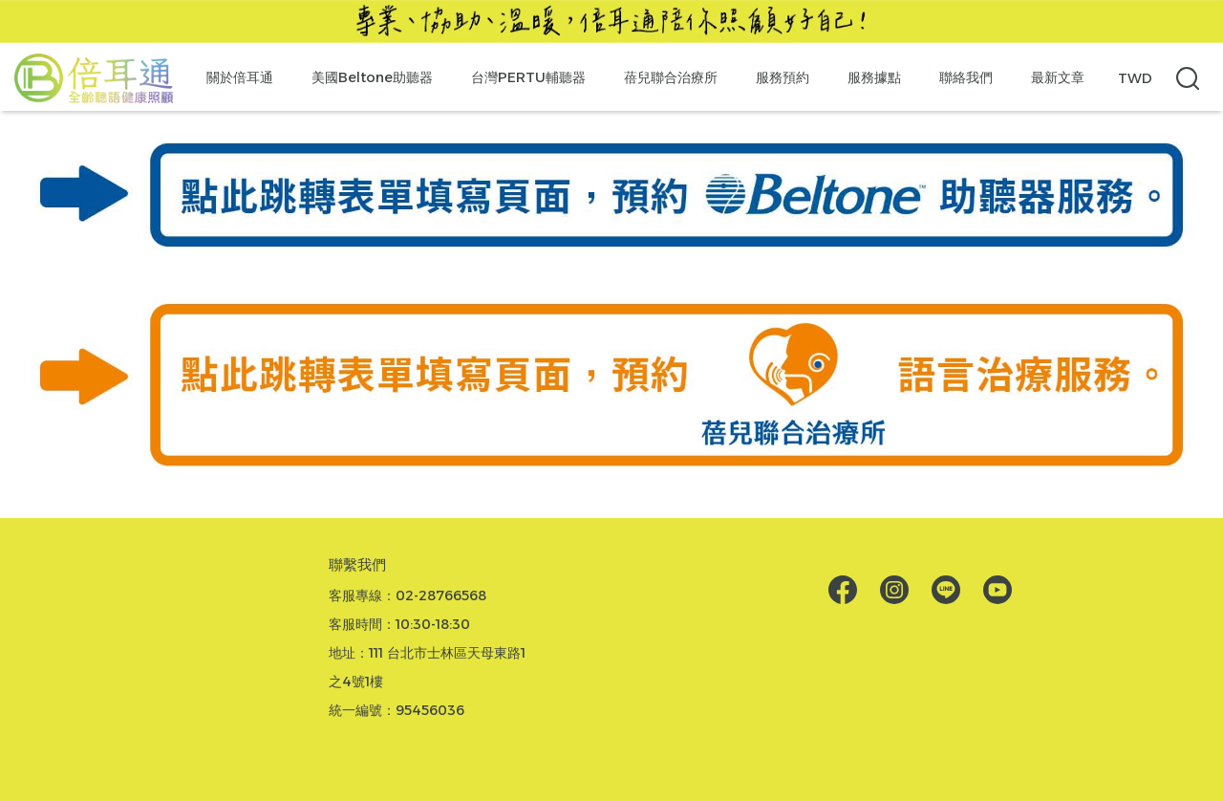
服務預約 (782, 77)
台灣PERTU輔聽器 (528, 77)
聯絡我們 (966, 77)
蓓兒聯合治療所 (671, 77)
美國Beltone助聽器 (372, 77)
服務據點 (874, 77)
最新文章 (1057, 77)
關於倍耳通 (239, 77)
